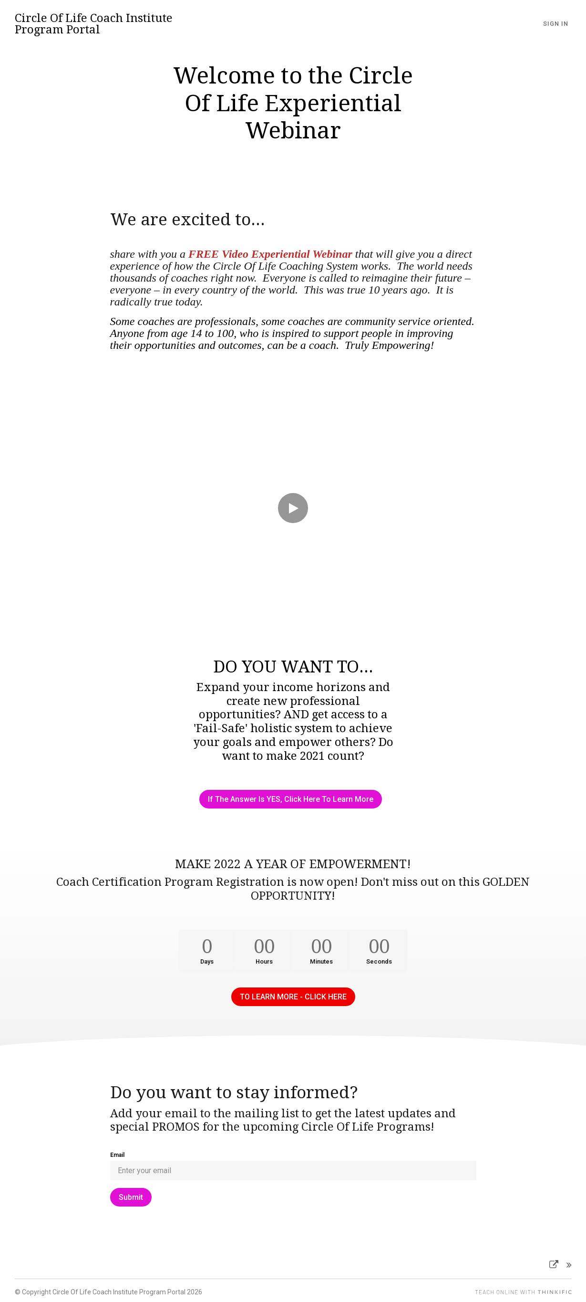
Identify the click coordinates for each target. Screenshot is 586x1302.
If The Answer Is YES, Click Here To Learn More (289, 799)
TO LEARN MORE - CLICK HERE (293, 993)
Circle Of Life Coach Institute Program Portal (94, 23)
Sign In (559, 23)
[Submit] (131, 1194)
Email (117, 1152)
